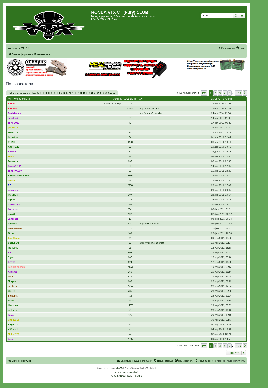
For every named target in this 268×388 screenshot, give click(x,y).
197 (130, 195)
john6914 (13, 127)
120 (130, 228)
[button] (204, 92)
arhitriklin (13, 132)
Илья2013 (13, 319)
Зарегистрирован (221, 99)
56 (130, 171)
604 (130, 252)
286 (130, 291)
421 (130, 223)
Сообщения (130, 99)
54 (130, 137)
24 (130, 118)
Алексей (12, 271)
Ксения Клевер (16, 267)
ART (10, 252)
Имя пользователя (19, 99)
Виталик (12, 295)
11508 (130, 108)
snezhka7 (13, 118)
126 (130, 315)
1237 (130, 305)
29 (130, 310)
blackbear (13, 305)
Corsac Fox (14, 204)
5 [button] (229, 93)
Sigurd (11, 257)
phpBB (119, 368)
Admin (11, 103)
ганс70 (11, 214)
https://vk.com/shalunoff (151, 243)
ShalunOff (13, 243)
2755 (130, 175)
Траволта (13, 161)
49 (130, 300)
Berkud (12, 151)
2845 (130, 339)
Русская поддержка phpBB (126, 372)
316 (130, 199)
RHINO (11, 142)
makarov (12, 310)
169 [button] (238, 93)
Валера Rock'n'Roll (19, 175)
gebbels (12, 286)
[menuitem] (25, 48)
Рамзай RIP (14, 166)
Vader (11, 300)
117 (130, 103)
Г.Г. (9, 185)
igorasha (13, 247)
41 (130, 123)
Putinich (12, 223)
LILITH (11, 291)
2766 (130, 185)
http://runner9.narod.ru (150, 113)
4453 (130, 142)
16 (130, 219)
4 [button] (224, 93)
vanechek (13, 219)
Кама (11, 315)
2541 (130, 209)
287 (130, 257)
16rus (11, 233)
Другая (111, 93)
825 (130, 276)
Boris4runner (15, 113)
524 (130, 262)
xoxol (11, 156)
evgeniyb (13, 190)
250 (130, 271)
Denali (11, 180)
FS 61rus (13, 195)
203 (130, 281)
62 (130, 151)
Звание (117, 99)
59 (130, 147)
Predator (12, 108)
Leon (10, 339)
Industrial (13, 137)
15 (130, 132)
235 (130, 161)
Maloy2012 (14, 334)
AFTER (12, 262)
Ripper (11, 199)
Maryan (12, 281)
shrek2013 (13, 123)
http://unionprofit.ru (149, 223)
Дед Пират (14, 238)
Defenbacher (15, 228)
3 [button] (220, 93)
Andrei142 (13, 147)
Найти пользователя (19, 93)
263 (130, 204)
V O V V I (13, 329)
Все (34, 93)
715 (130, 295)
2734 (130, 286)
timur (11, 276)
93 (130, 247)
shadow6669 (15, 171)
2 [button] (215, 93)
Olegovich (13, 209)
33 (130, 243)
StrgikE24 (13, 324)
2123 (130, 267)
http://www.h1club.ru (149, 108)
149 (130, 233)
